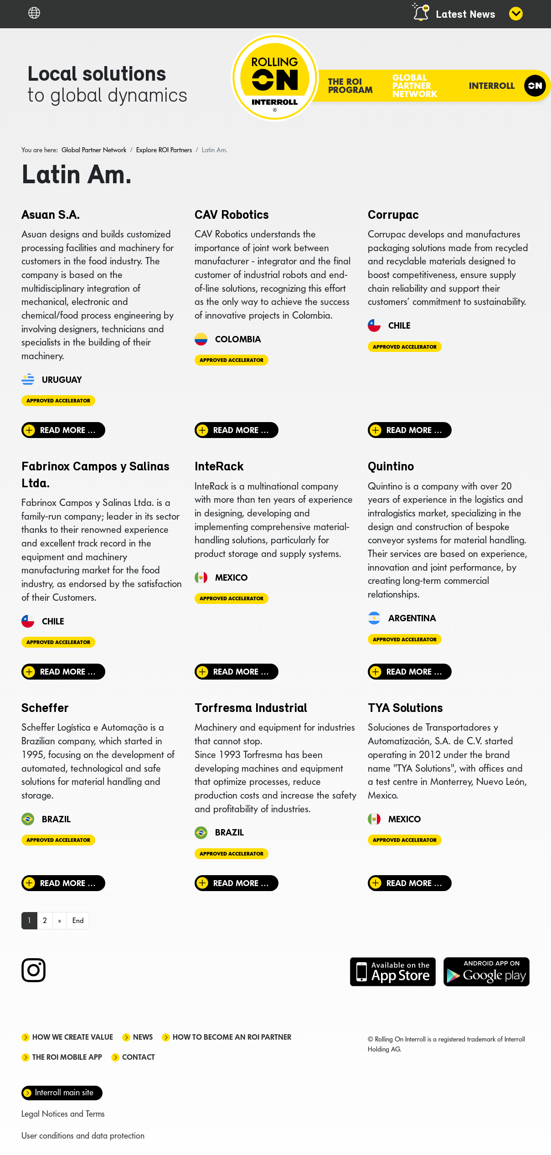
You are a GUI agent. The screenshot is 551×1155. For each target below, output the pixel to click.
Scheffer (45, 708)
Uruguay (62, 379)
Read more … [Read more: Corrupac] (414, 430)
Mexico (231, 577)
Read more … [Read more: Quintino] (414, 671)
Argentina (412, 618)
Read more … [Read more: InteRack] (241, 671)
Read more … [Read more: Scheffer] (68, 883)
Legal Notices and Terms (63, 1113)
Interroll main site (64, 1092)
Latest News (465, 15)
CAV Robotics (232, 215)
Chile (399, 325)
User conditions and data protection (82, 1135)
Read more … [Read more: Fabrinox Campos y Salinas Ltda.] (68, 671)
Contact (138, 1057)
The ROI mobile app (67, 1057)
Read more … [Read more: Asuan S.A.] (68, 430)
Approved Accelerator (58, 400)
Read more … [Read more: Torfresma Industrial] (241, 883)
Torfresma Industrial (251, 708)
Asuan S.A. (50, 215)
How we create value (72, 1037)
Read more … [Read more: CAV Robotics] (241, 430)
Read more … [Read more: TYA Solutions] (414, 883)
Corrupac (393, 215)
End (77, 920)
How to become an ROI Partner (232, 1037)
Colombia (238, 339)
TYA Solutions (405, 708)
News (143, 1037)
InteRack (219, 467)
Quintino (391, 467)
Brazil (56, 819)
